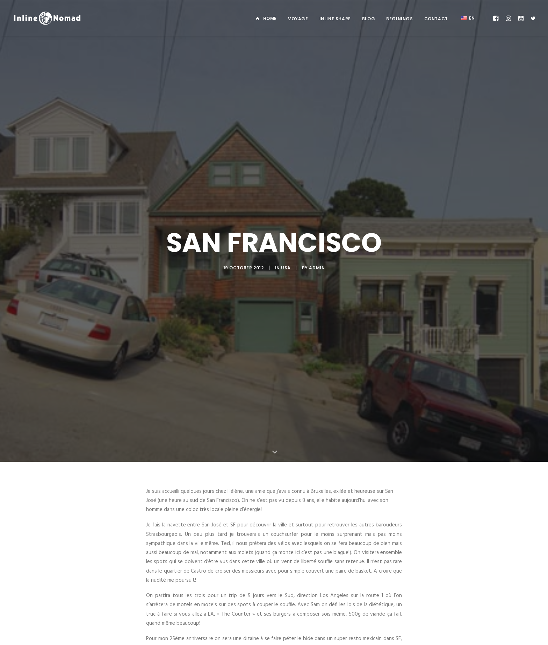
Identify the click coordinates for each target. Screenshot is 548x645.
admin (317, 247)
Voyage (298, 19)
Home (270, 18)
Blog (368, 19)
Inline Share (335, 19)
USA (286, 247)
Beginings (399, 19)
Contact (436, 19)
